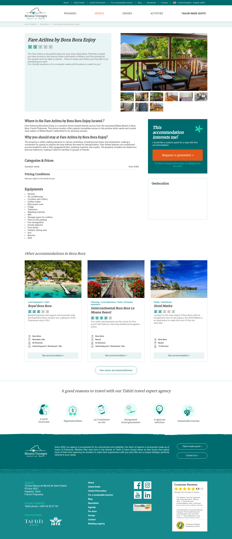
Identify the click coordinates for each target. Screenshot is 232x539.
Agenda (92, 507)
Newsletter (151, 3)
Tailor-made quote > (192, 446)
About (66, 3)
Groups (91, 515)
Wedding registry (96, 523)
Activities (157, 13)
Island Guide (79, 3)
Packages (70, 13)
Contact (164, 3)
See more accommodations (116, 370)
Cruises (127, 13)
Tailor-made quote (193, 13)
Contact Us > (192, 455)
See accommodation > (53, 355)
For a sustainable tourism (122, 3)
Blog (140, 3)
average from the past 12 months (186, 492)
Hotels (99, 13)
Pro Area (92, 511)
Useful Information (98, 3)
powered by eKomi (193, 525)
